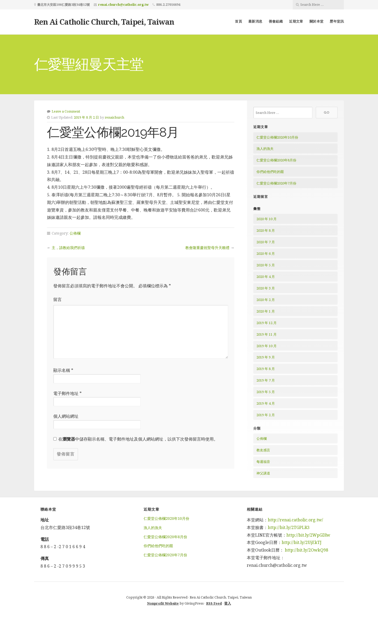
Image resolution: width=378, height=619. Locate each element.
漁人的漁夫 (265, 148)
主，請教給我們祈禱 (68, 247)
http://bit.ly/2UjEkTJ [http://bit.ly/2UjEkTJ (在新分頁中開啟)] (302, 542)
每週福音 (263, 461)
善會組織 (276, 21)
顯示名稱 (63, 370)
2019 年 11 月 (266, 334)
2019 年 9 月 (265, 357)
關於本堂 (316, 21)
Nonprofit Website (163, 603)
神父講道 (263, 473)
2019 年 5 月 (265, 391)
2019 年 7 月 (265, 380)
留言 (57, 299)
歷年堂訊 (337, 21)
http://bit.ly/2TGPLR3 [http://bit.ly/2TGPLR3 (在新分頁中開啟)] (289, 527)
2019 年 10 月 (266, 345)
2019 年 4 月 (265, 403)
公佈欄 (75, 233)
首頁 (238, 21)
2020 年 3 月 (265, 288)
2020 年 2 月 (265, 299)
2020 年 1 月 (265, 311)
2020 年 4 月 (265, 276)
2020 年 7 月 (265, 242)
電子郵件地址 (67, 393)
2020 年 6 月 (265, 253)
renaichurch (114, 117)
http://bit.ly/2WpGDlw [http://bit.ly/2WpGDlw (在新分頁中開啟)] (308, 535)
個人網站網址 (65, 416)
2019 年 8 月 (265, 368)
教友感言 (263, 450)
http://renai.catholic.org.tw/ (295, 520)
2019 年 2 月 (265, 414)
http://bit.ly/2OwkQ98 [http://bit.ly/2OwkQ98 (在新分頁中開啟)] (306, 550)
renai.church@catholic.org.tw (123, 4)
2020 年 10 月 (266, 218)
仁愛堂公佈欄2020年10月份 (277, 137)
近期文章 (296, 21)
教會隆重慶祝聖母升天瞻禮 (207, 247)
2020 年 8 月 (265, 230)
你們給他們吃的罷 (270, 171)
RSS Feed (214, 603)
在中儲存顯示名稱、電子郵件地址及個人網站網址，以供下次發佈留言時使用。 (138, 439)
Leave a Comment (66, 111)
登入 (227, 603)
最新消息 (255, 21)
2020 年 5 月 (265, 265)
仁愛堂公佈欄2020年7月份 (276, 183)
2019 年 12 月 (266, 322)
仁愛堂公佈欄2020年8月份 (276, 160)
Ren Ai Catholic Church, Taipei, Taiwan (104, 22)
